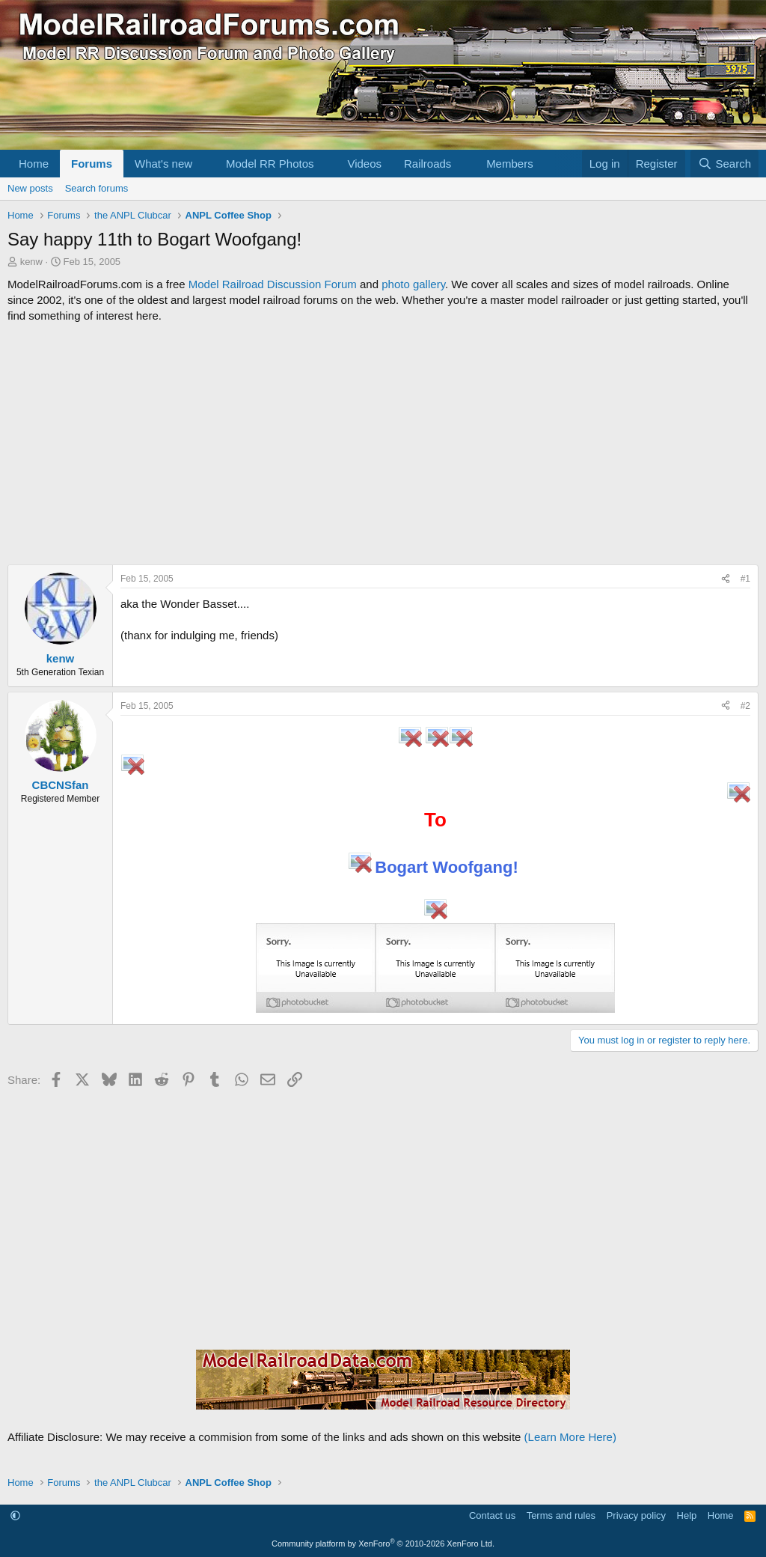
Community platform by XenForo (383, 1543)
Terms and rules (561, 1515)
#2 (745, 706)
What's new (163, 163)
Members (509, 163)
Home (34, 163)
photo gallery (413, 284)
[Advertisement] (383, 444)
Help (687, 1515)
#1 (745, 578)
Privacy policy (636, 1515)
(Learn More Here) (570, 1436)
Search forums (97, 188)
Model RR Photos (270, 163)
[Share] (725, 579)
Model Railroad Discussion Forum (273, 284)
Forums (91, 163)
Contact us (492, 1515)
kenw (31, 261)
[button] (204, 163)
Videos (364, 163)
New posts (30, 188)
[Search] (724, 163)
